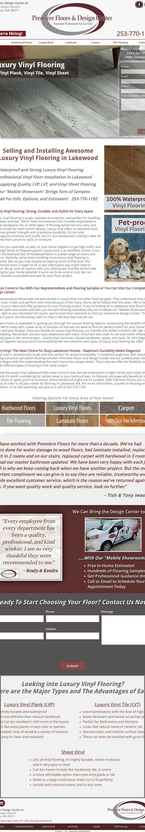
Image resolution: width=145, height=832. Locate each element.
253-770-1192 (84, 198)
